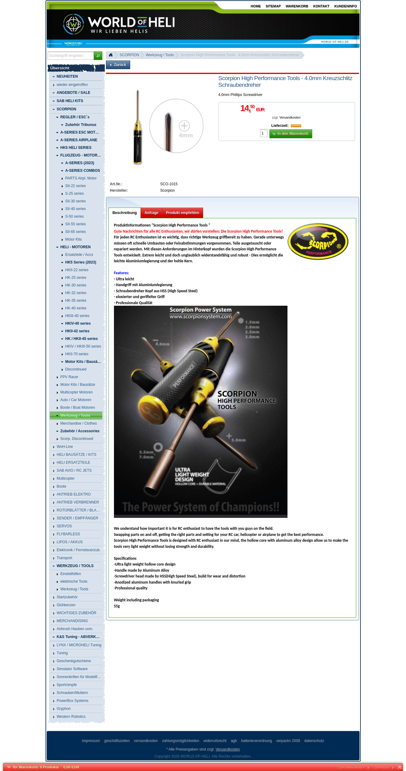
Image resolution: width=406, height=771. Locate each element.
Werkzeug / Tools (160, 55)
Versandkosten (290, 117)
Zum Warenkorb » (351, 767)
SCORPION (129, 55)
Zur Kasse (381, 767)
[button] (98, 55)
